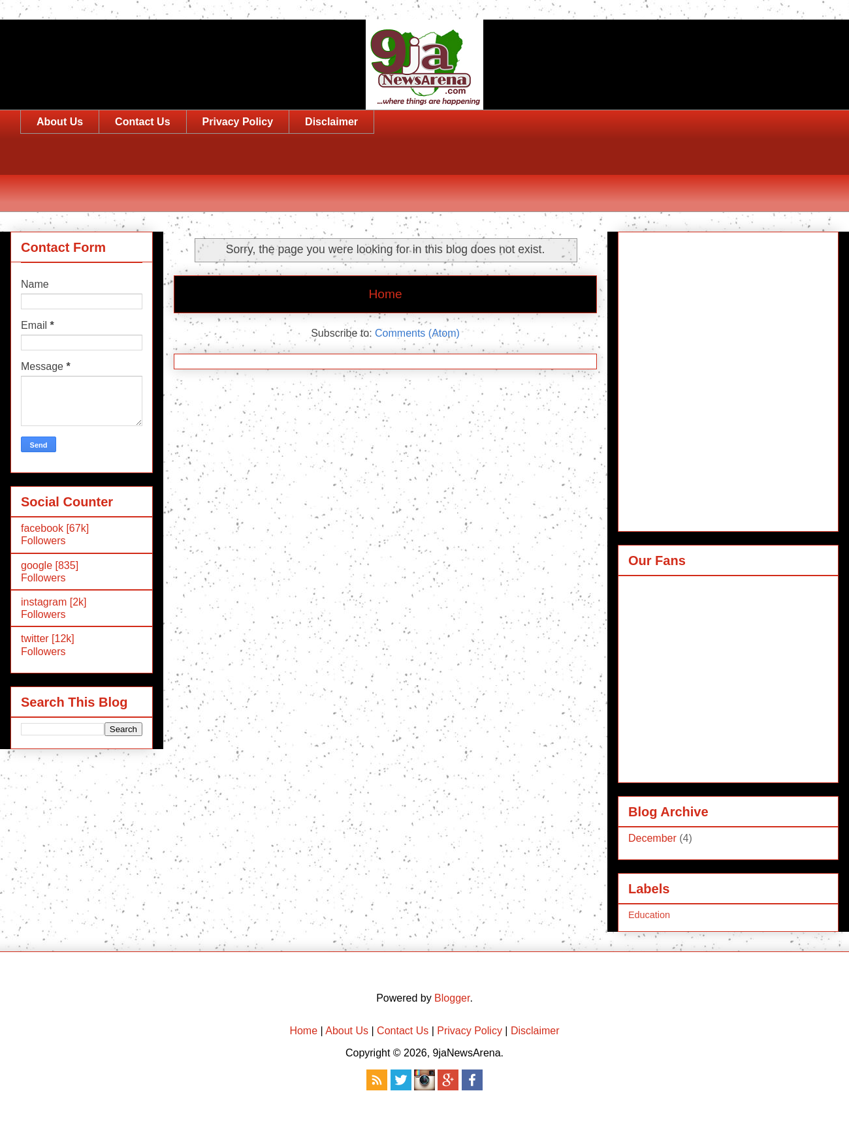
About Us (60, 121)
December (652, 838)
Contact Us (142, 121)
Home (385, 294)
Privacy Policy (238, 121)
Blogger (452, 998)
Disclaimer (331, 121)
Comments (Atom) (417, 333)
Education (649, 915)
